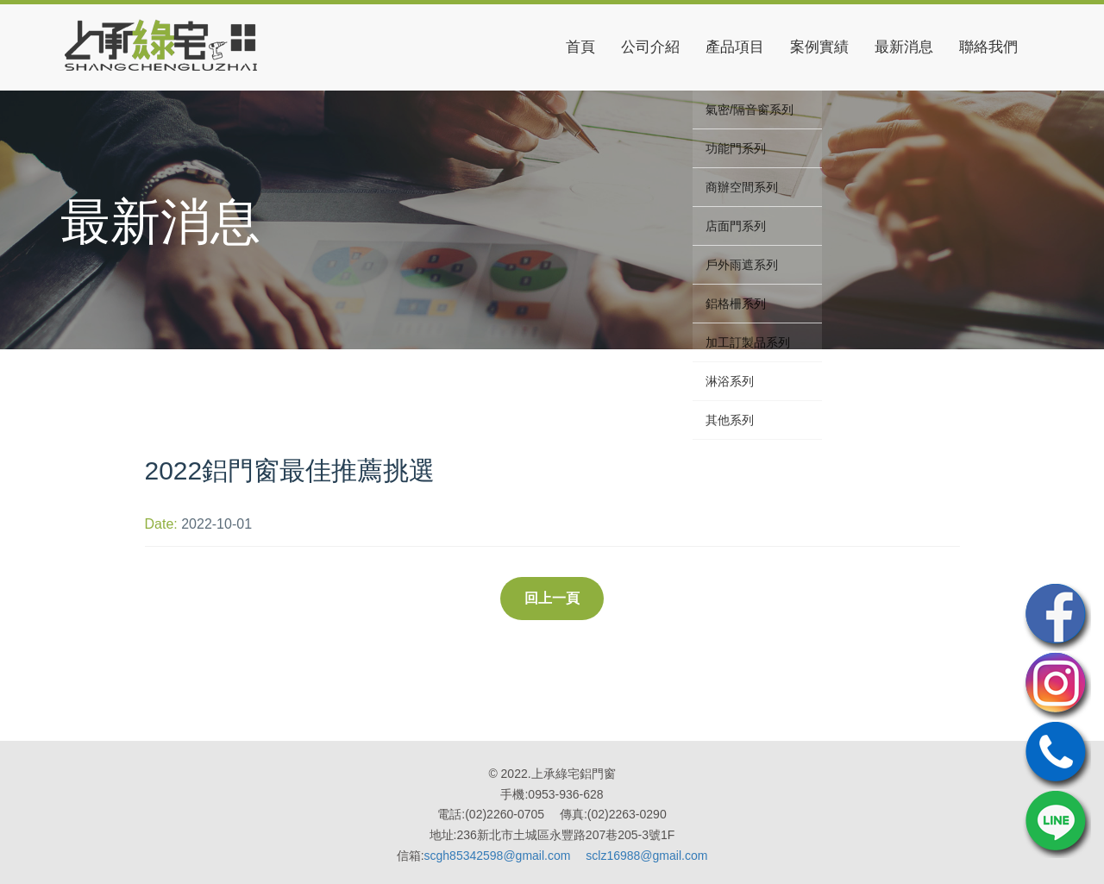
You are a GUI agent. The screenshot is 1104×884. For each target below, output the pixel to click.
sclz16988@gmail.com (646, 855)
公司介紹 (650, 47)
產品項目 (735, 47)
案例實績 (819, 47)
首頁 (580, 47)
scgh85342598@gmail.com (497, 855)
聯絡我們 (988, 47)
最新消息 (904, 47)
